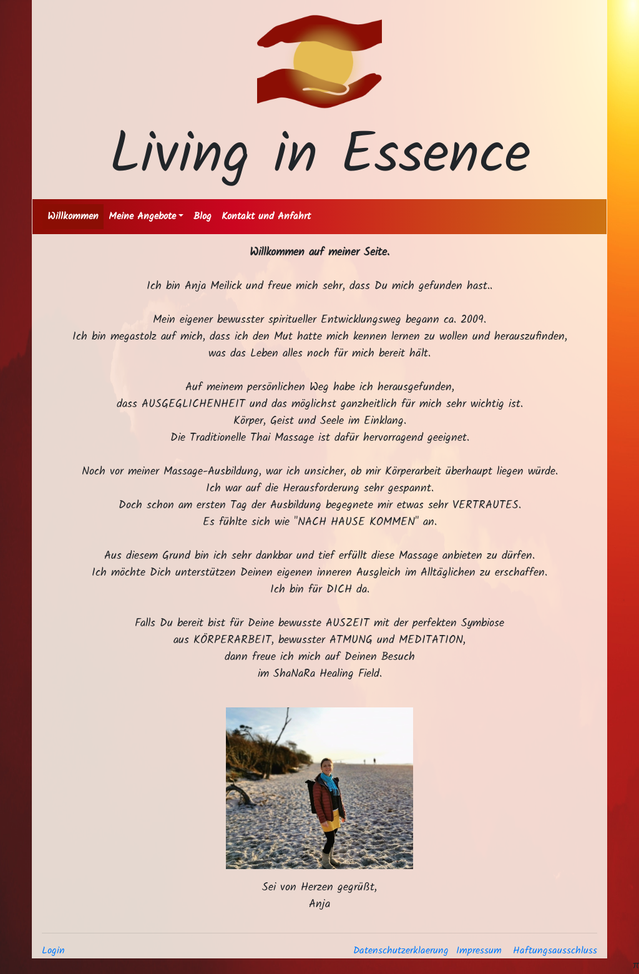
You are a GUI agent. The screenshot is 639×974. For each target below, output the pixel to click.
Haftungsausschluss (555, 950)
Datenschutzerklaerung (401, 950)
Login (53, 950)
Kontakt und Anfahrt (266, 216)
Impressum (479, 950)
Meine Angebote (142, 216)
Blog (202, 216)
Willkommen (73, 216)
